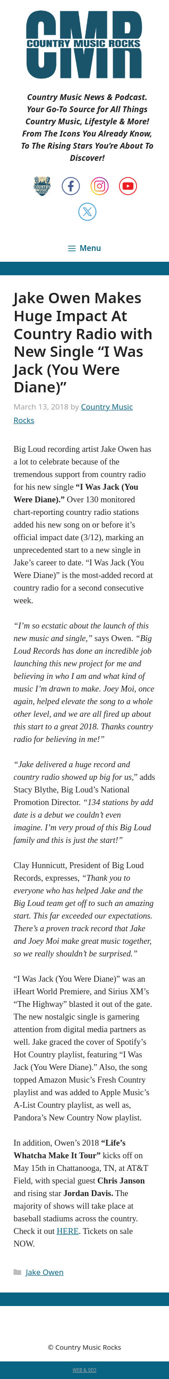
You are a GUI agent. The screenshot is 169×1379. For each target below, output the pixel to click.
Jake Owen (45, 1272)
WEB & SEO (84, 1370)
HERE (68, 1231)
